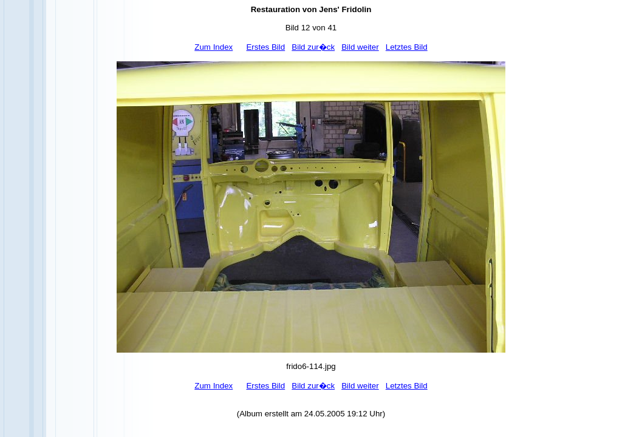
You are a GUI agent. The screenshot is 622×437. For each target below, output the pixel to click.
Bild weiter (359, 47)
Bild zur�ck (313, 47)
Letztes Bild (407, 47)
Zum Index (213, 47)
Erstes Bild (265, 47)
